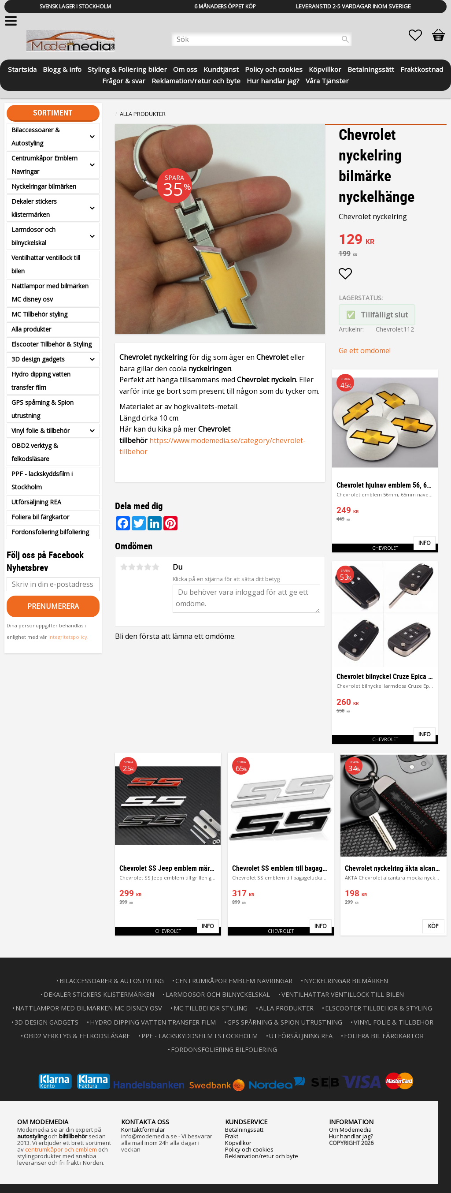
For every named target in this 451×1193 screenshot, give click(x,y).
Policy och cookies (249, 1149)
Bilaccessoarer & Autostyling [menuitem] (35, 136)
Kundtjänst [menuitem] (221, 68)
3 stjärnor (140, 567)
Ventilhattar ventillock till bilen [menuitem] (45, 264)
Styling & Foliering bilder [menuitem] (127, 68)
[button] (420, 35)
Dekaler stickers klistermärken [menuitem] (34, 208)
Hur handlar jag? (351, 1136)
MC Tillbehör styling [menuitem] (39, 314)
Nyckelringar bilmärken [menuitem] (43, 186)
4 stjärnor (148, 567)
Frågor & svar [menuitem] (123, 80)
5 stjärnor (155, 567)
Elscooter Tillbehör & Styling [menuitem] (51, 344)
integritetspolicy (67, 637)
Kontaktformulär (143, 1129)
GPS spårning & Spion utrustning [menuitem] (42, 409)
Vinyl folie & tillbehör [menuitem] (40, 430)
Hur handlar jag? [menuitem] (273, 80)
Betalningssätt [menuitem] (370, 68)
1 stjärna (124, 567)
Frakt (231, 1136)
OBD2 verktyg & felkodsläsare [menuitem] (34, 452)
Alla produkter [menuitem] (31, 329)
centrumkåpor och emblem (61, 1149)
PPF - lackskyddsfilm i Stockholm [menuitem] (42, 480)
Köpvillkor (238, 1143)
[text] (393, 240)
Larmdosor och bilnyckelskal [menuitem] (33, 236)
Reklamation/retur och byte (261, 1156)
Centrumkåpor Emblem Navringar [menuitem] (44, 164)
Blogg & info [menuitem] (62, 68)
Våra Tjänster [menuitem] (327, 80)
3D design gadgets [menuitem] (38, 359)
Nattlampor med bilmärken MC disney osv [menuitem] (50, 292)
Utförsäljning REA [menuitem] (36, 502)
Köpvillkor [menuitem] (325, 68)
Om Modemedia (350, 1129)
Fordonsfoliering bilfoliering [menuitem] (50, 532)
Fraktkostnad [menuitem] (421, 68)
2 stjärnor (132, 567)
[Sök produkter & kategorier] (261, 39)
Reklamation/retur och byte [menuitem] (196, 80)
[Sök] (345, 39)
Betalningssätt (244, 1129)
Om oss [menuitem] (185, 68)
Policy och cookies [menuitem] (274, 68)
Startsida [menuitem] (22, 68)
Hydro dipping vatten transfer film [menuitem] (40, 380)
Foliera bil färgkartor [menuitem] (40, 517)
